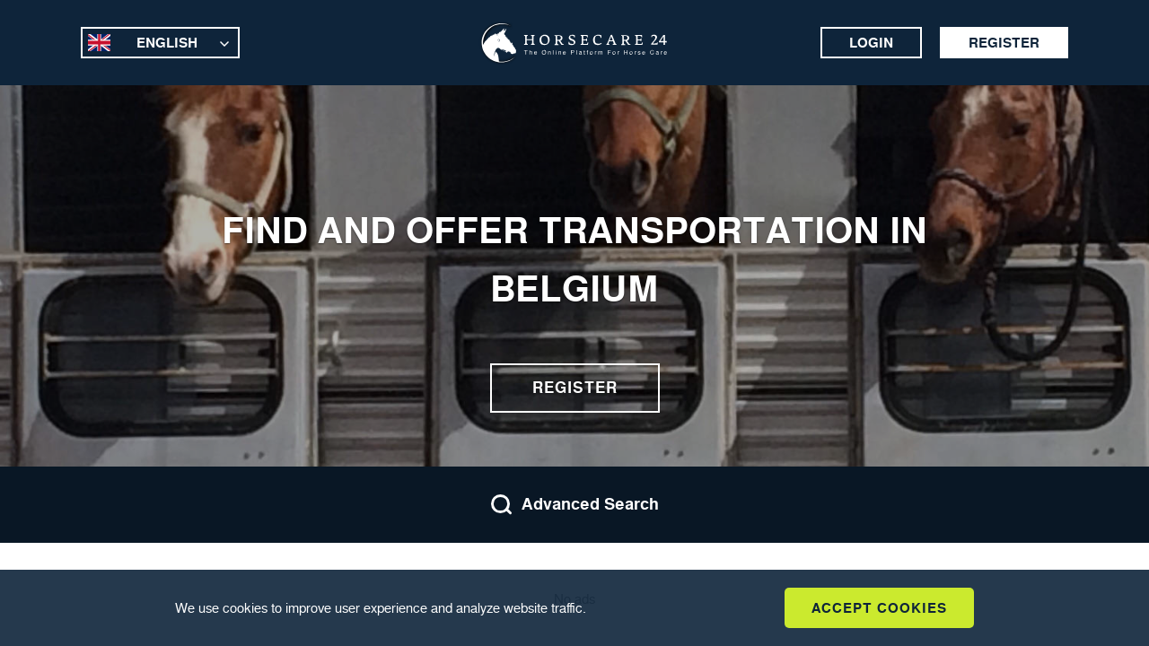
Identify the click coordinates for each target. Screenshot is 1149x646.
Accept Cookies (879, 607)
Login (871, 42)
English (166, 42)
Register (1004, 42)
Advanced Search (574, 504)
